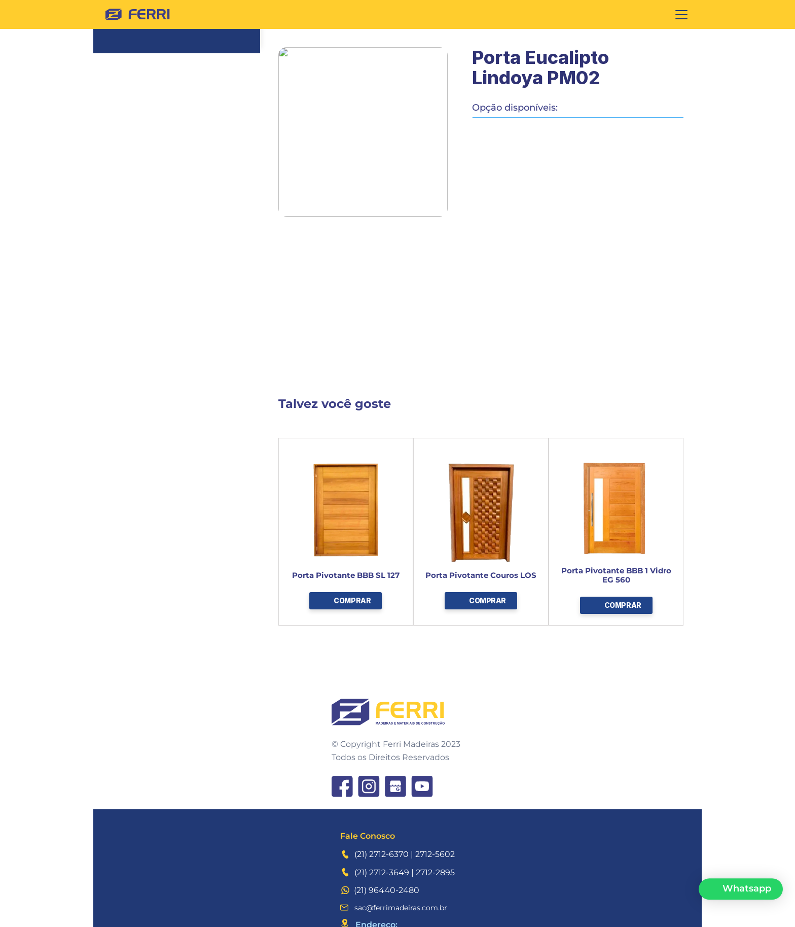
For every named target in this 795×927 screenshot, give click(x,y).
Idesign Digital (658, 911)
